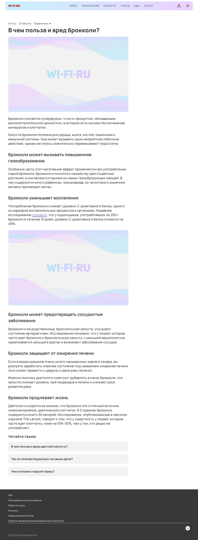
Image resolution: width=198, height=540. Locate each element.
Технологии (90, 5)
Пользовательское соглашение (25, 500)
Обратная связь (16, 505)
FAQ (10, 495)
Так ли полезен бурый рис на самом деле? (42, 459)
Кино (73, 5)
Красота (110, 5)
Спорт (148, 5)
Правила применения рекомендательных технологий (36, 520)
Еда (137, 5)
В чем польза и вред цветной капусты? (39, 446)
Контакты (13, 510)
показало (39, 215)
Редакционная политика (21, 515)
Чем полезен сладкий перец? (32, 471)
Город (125, 5)
